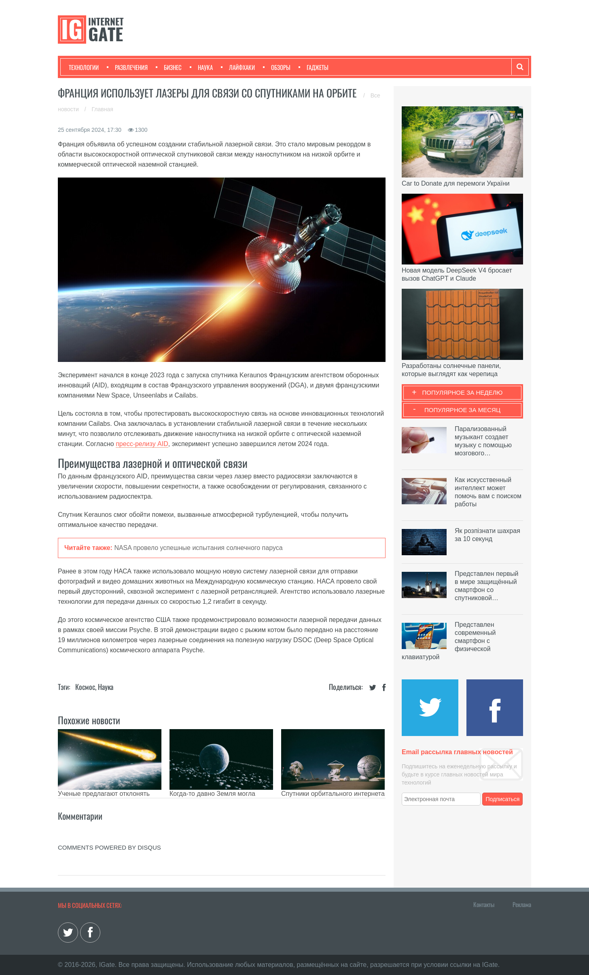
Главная (102, 109)
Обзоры (276, 67)
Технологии (84, 67)
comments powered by (109, 847)
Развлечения (127, 67)
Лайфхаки (238, 67)
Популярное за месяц (462, 409)
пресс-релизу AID (142, 443)
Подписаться (503, 799)
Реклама (522, 904)
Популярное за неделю (462, 392)
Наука (201, 67)
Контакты (483, 904)
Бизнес (169, 67)
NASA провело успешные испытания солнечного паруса (198, 547)
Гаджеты (313, 67)
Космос (85, 686)
